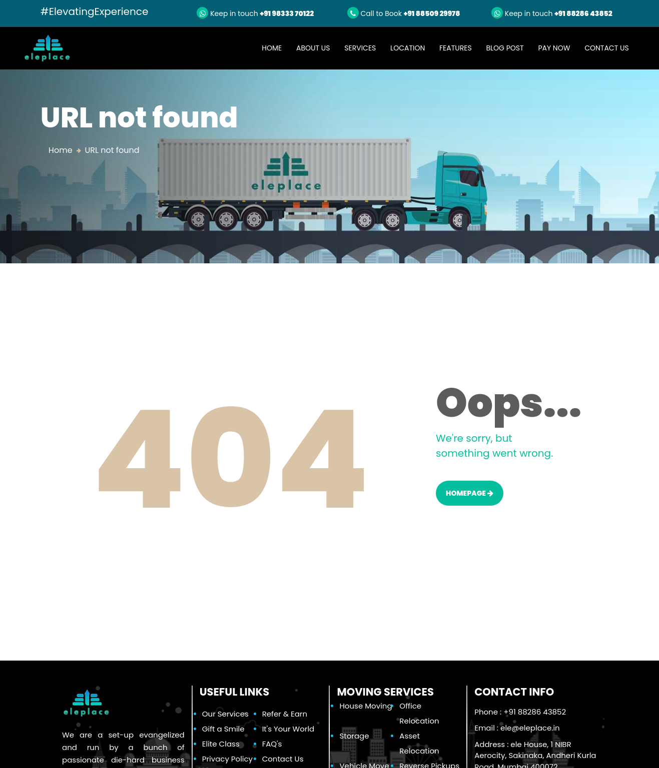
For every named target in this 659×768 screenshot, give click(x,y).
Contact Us (606, 48)
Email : (516, 728)
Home (275, 47)
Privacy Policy (227, 759)
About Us (313, 48)
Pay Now (554, 48)
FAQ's (272, 744)
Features (455, 48)
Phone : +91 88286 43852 (520, 712)
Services (360, 48)
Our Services (225, 714)
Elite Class (221, 744)
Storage (354, 736)
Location (407, 48)
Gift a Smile (223, 729)
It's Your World (288, 729)
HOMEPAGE (469, 493)
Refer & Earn (284, 714)
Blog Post (504, 48)
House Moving (365, 706)
